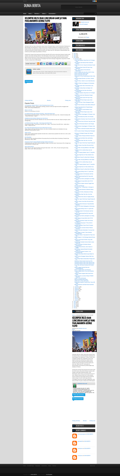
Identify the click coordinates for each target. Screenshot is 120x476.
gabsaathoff (80, 441)
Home (24, 13)
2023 (75, 55)
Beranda (25, 1)
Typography (37, 465)
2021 (75, 57)
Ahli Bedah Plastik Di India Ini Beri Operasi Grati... (85, 262)
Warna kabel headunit (29, 146)
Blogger (87, 37)
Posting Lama (68, 100)
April (76, 296)
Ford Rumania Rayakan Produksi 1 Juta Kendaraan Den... (83, 252)
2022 (75, 56)
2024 (75, 53)
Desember (77, 58)
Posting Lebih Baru (29, 100)
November (77, 286)
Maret (76, 297)
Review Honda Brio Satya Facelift (81, 73)
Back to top (92, 465)
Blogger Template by (45, 474)
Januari (76, 300)
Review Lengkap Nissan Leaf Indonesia (83, 269)
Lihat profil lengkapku (83, 24)
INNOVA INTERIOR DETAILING (81, 279)
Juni (76, 293)
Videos (44, 13)
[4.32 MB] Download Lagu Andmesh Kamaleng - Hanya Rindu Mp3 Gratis (40, 113)
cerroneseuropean (81, 434)
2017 (75, 305)
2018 (75, 303)
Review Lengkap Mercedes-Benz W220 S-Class (84, 72)
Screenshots (52, 13)
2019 (75, 302)
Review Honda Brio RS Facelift (81, 74)
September (77, 289)
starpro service (28, 132)
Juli (75, 292)
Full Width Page (30, 465)
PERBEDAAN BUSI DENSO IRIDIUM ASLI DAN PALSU (36, 118)
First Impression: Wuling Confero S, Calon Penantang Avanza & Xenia (39, 105)
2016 (75, 306)
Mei (76, 294)
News (30, 13)
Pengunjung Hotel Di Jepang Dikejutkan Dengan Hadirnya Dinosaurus (39, 141)
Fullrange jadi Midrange (79, 185)
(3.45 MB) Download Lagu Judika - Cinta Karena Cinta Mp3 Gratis (38, 123)
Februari (76, 298)
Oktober (76, 288)
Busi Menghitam (28, 137)
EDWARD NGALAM (85, 22)
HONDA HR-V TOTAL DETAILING (81, 280)
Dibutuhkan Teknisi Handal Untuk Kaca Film (83, 261)
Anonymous (80, 448)
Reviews (37, 13)
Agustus (76, 290)
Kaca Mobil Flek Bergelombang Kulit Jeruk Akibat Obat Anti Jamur (38, 127)
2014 (75, 307)
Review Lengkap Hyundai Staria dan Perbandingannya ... (82, 268)
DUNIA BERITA (32, 6)
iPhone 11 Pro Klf (28, 110)
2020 (75, 301)
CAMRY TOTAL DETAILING (80, 278)
